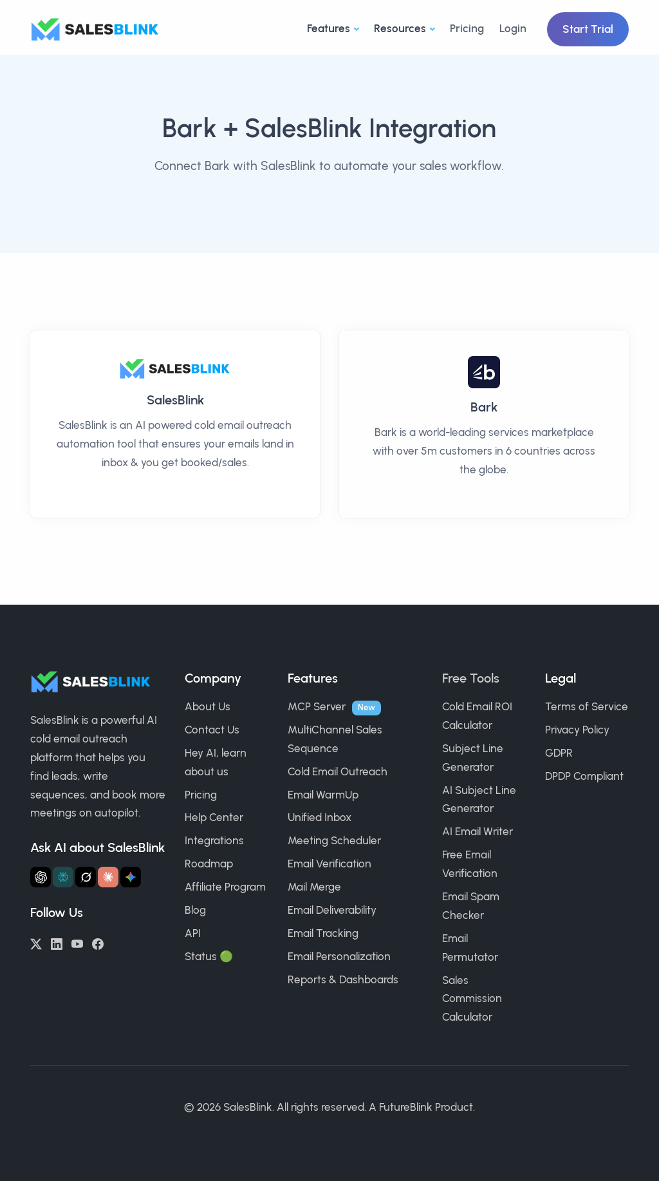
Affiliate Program (225, 886)
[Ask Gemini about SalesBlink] (130, 877)
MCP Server (317, 706)
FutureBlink (405, 1107)
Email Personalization (339, 956)
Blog (195, 909)
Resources (400, 28)
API (193, 933)
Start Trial (587, 29)
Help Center (214, 817)
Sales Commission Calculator (472, 999)
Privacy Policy (577, 729)
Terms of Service (586, 706)
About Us (207, 706)
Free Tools (470, 678)
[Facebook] (98, 943)
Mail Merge (314, 886)
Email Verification (329, 863)
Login (512, 28)
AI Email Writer (477, 831)
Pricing (467, 28)
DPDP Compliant (584, 776)
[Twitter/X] (36, 943)
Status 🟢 (209, 956)
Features (328, 28)
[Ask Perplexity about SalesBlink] (63, 877)
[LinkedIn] (56, 943)
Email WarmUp (323, 794)
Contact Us (212, 729)
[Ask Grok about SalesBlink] (85, 877)
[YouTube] (77, 943)
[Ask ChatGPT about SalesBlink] (40, 877)
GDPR (559, 752)
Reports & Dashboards (343, 979)
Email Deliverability (332, 909)
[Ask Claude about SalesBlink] (108, 877)
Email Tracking (323, 933)
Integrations (214, 840)
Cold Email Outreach (337, 771)
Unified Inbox (319, 817)
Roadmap (209, 863)
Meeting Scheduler (334, 840)
